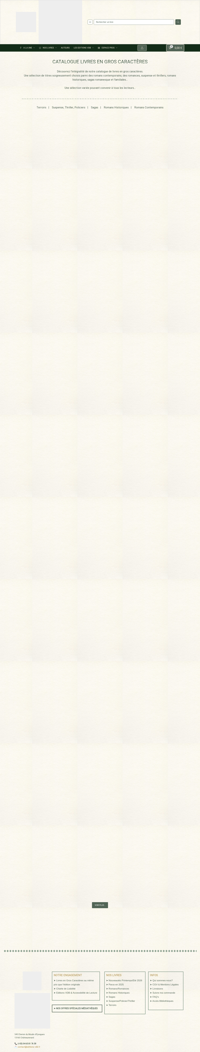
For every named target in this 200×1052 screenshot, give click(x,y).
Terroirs (41, 107)
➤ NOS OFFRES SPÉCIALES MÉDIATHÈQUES (76, 1009)
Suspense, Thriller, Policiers (68, 107)
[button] (90, 22)
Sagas (94, 107)
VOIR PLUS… (100, 906)
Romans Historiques (116, 107)
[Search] (178, 22)
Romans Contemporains (148, 107)
